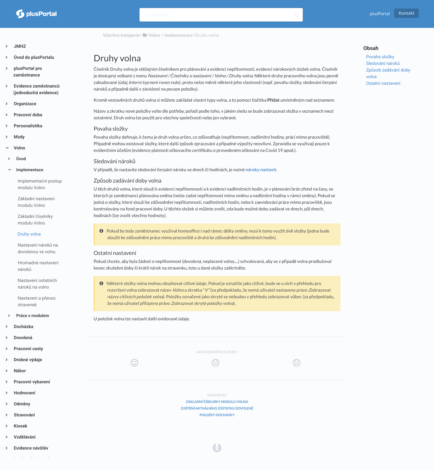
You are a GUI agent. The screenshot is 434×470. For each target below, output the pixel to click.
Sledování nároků (383, 63)
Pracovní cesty (28, 348)
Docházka (23, 326)
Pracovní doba (27, 114)
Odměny (21, 403)
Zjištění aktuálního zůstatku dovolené (217, 408)
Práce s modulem (32, 315)
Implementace (29, 169)
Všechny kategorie (121, 35)
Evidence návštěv (30, 448)
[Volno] (151, 35)
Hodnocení (24, 392)
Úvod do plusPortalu (33, 57)
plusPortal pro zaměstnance (27, 72)
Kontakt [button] (406, 13)
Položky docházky (217, 415)
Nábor (19, 370)
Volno (19, 147)
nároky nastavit (261, 169)
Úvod (21, 158)
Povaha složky (380, 56)
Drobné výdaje (27, 359)
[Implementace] (178, 35)
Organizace (24, 103)
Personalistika (27, 125)
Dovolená (22, 337)
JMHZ (19, 46)
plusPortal (380, 13)
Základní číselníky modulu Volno (217, 402)
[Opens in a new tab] (217, 447)
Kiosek (20, 426)
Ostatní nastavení (383, 83)
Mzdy (19, 136)
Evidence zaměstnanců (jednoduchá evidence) (36, 89)
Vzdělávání (24, 437)
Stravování (24, 415)
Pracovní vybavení (31, 381)
